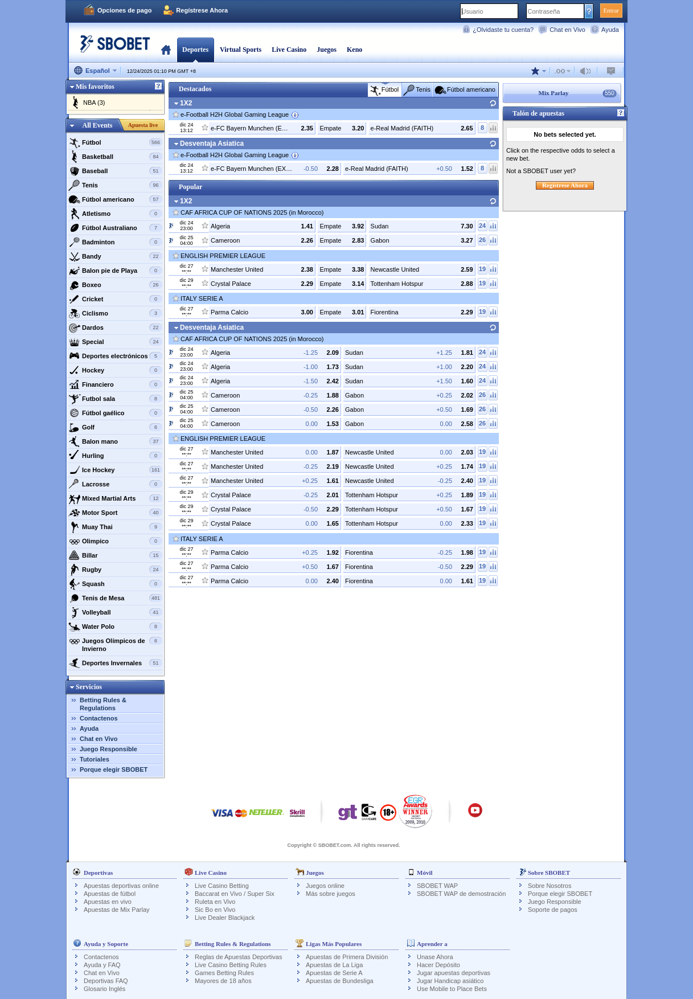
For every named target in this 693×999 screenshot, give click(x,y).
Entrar (611, 10)
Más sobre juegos (330, 893)
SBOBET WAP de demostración (461, 893)
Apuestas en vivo (108, 901)
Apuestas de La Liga (334, 964)
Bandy (115, 256)
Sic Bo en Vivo (215, 909)
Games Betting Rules (224, 972)
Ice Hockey (115, 470)
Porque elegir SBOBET (113, 769)
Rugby (115, 569)
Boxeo (115, 285)
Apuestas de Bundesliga (340, 980)
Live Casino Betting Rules (230, 964)
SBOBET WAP (437, 885)
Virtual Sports (240, 50)
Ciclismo (115, 313)
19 (482, 268)
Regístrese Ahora (202, 10)
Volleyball (115, 612)
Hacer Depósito (438, 964)
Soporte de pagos (552, 909)
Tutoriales (94, 759)
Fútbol (115, 142)
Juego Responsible (108, 749)
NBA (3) (94, 102)
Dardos (115, 327)
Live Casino (289, 50)
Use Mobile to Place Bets (452, 988)
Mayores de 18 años (223, 980)
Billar (115, 555)
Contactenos (99, 718)
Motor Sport (115, 512)
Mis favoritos (95, 87)
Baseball (115, 171)
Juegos (327, 50)
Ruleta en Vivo (215, 901)
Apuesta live (143, 125)
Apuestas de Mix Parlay (117, 909)
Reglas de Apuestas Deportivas (238, 956)
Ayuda (610, 29)
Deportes (195, 50)
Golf (115, 427)
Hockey (115, 370)
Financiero (115, 384)
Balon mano (115, 441)
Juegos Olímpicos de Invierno (115, 643)
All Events (97, 125)
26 (482, 239)
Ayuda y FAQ (102, 964)
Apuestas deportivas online (121, 885)
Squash (115, 584)
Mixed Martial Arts (115, 498)
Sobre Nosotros (549, 885)
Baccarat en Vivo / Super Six (234, 893)
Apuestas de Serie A (334, 972)
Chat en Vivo (567, 29)
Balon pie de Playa (115, 270)
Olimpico (115, 541)
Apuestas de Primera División (347, 956)
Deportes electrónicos (115, 356)
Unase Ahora (435, 956)
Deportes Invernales (115, 663)
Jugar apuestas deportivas (453, 972)
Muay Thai (115, 527)
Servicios (89, 687)
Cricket (115, 299)
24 (482, 225)
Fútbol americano (115, 199)
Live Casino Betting (222, 885)
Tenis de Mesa (115, 598)
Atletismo (115, 213)
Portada (166, 49)
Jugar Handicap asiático (450, 980)
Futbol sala (115, 398)
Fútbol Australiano (115, 228)
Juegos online (325, 885)
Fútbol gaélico (115, 413)
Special (115, 341)
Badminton (115, 242)
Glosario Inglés (104, 988)
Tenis (115, 185)
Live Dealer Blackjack (225, 917)
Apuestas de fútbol (110, 893)
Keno (354, 50)
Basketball (115, 156)
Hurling (115, 455)
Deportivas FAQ (106, 980)
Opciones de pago (124, 10)
